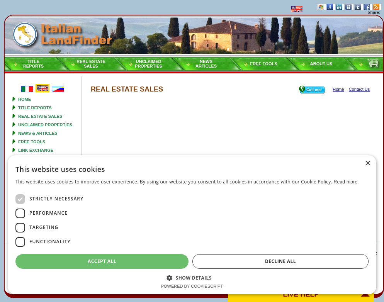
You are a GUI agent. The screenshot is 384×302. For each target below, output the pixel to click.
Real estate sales (40, 116)
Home (24, 99)
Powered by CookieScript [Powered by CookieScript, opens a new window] (192, 286)
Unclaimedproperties (148, 63)
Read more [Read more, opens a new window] (345, 182)
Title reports (35, 107)
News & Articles (38, 133)
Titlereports (33, 63)
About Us (321, 63)
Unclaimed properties (45, 124)
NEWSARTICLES (206, 63)
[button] (192, 277)
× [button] (367, 163)
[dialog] (192, 224)
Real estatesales (90, 63)
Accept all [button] (102, 261)
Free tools (263, 63)
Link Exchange (35, 150)
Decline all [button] (280, 261)
